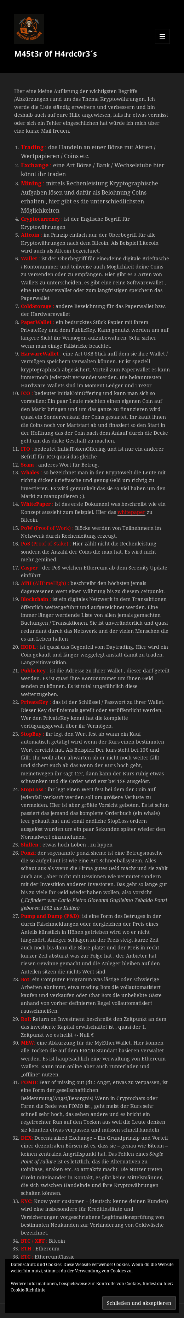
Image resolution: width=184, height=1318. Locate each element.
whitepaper (131, 512)
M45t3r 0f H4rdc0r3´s (55, 53)
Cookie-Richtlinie (28, 1290)
